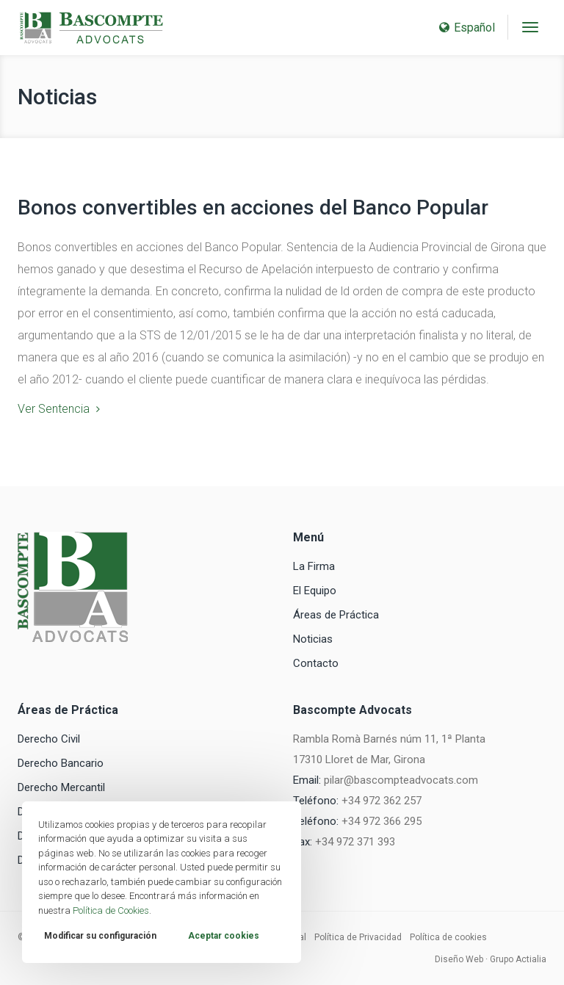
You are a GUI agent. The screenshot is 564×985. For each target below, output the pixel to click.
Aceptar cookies (223, 936)
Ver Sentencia (54, 409)
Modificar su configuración (100, 936)
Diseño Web (459, 959)
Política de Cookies (111, 910)
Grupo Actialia (518, 959)
